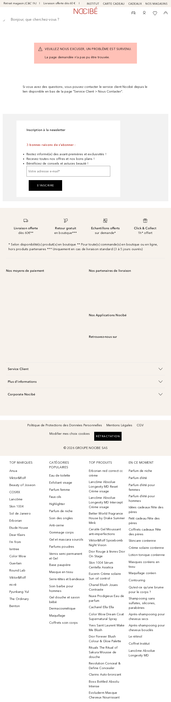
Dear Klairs (17, 535)
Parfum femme (59, 490)
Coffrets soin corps (63, 623)
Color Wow (17, 556)
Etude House (18, 528)
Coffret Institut (139, 644)
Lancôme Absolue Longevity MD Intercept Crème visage (106, 502)
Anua (13, 471)
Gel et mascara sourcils (66, 539)
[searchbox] (85, 19)
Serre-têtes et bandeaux (67, 579)
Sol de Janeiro (20, 513)
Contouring (137, 580)
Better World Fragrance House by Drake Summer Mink (107, 518)
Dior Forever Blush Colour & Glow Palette (105, 639)
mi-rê (12, 585)
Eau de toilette (59, 475)
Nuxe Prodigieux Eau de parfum (106, 598)
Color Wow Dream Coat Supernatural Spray (106, 616)
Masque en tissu (61, 572)
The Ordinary (19, 599)
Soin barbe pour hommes (61, 588)
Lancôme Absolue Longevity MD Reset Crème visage (103, 486)
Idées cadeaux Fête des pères (146, 509)
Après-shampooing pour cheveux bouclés (147, 628)
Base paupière (60, 565)
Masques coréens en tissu (144, 564)
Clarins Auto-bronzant (105, 674)
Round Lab (17, 570)
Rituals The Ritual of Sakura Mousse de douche (103, 652)
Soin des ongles (61, 518)
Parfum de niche (61, 511)
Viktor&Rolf (17, 478)
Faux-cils (55, 497)
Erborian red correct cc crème (106, 473)
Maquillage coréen (142, 573)
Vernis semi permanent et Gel (65, 556)
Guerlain (15, 563)
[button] (85, 368)
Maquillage (57, 616)
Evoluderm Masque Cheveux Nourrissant (104, 695)
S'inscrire (45, 185)
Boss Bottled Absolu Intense (104, 684)
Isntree (14, 549)
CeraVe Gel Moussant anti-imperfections (105, 531)
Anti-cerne (56, 525)
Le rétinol (135, 636)
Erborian (15, 521)
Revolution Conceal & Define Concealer (104, 666)
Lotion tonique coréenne (147, 555)
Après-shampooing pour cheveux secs (147, 616)
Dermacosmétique (62, 608)
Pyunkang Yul (19, 592)
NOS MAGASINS (156, 3)
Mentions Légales (119, 425)
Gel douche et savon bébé (64, 599)
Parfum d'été (138, 478)
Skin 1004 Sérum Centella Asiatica (101, 565)
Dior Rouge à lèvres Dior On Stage (107, 554)
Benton (14, 606)
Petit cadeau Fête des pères (144, 521)
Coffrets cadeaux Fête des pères (145, 532)
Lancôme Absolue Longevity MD (142, 653)
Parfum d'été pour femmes (142, 487)
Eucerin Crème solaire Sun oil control (105, 576)
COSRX (14, 492)
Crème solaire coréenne (146, 548)
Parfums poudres (61, 547)
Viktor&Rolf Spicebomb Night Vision (106, 543)
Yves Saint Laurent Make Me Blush (107, 628)
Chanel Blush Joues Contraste (103, 587)
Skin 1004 (16, 506)
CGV (140, 425)
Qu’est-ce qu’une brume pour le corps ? (146, 589)
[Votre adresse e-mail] (68, 171)
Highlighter (57, 504)
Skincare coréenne (142, 541)
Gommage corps (61, 532)
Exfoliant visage (60, 483)
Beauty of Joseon (22, 485)
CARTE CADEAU (114, 3)
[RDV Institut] (133, 13)
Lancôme (15, 499)
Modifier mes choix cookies (69, 434)
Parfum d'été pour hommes (142, 498)
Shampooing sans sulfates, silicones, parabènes (142, 603)
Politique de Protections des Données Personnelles (64, 425)
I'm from (15, 542)
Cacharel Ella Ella (101, 607)
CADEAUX (135, 3)
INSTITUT (93, 3)
